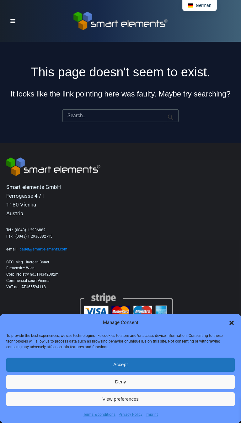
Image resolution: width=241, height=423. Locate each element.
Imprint (152, 414)
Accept (120, 364)
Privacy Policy (130, 414)
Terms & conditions (99, 414)
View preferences (120, 399)
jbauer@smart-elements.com (43, 249)
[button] (231, 323)
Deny (120, 381)
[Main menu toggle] (12, 21)
